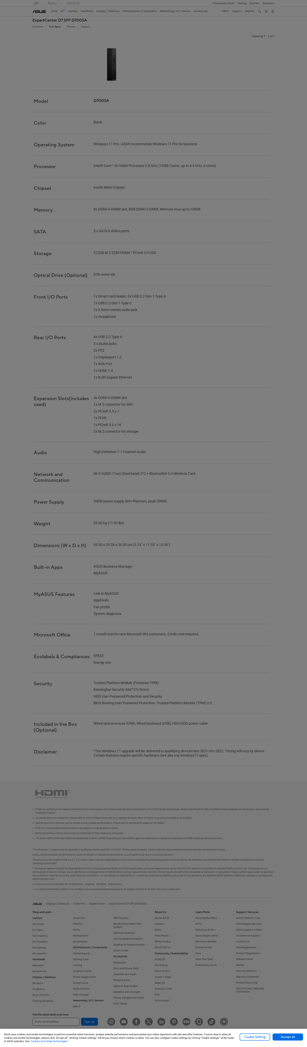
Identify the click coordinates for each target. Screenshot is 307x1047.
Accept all (288, 1037)
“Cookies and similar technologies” (49, 1041)
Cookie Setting (254, 1037)
